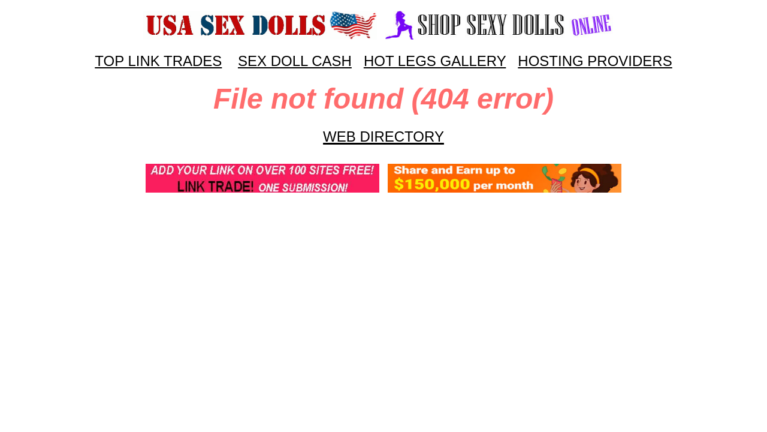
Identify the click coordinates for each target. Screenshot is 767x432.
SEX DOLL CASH (295, 61)
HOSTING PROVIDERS (595, 61)
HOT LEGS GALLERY (435, 61)
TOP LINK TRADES (158, 61)
